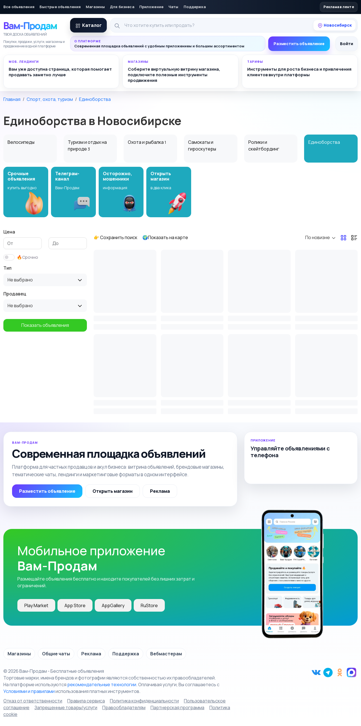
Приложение (151, 6)
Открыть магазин (112, 491)
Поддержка (195, 6)
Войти (346, 43)
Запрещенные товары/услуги (65, 707)
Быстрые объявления (60, 6)
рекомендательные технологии (101, 684)
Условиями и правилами (29, 691)
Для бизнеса (122, 6)
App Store (74, 605)
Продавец (14, 294)
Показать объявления (45, 325)
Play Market (36, 605)
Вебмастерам (166, 654)
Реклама (160, 491)
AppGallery (113, 605)
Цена (9, 232)
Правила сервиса (86, 701)
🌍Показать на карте (165, 237)
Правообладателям (123, 707)
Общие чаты (56, 654)
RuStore (149, 605)
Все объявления (18, 6)
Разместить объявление (299, 43)
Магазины (95, 6)
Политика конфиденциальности (144, 701)
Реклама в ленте (338, 6)
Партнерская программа (177, 707)
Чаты (173, 6)
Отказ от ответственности (32, 701)
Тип (7, 268)
